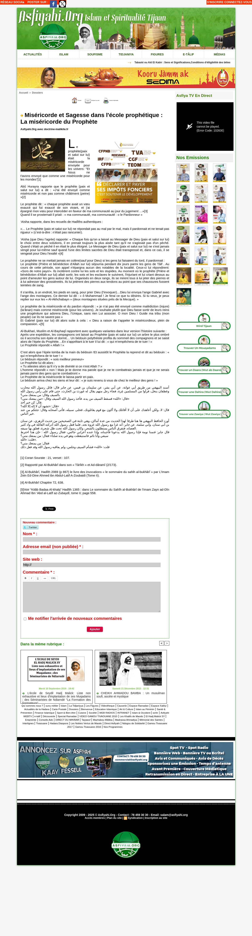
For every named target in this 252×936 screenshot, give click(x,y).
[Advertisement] (126, 796)
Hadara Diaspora (120, 726)
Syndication (135, 824)
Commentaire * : (39, 571)
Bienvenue (141, 708)
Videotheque (130, 705)
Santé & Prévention (98, 712)
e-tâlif (188, 54)
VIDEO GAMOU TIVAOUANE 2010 (95, 719)
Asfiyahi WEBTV (140, 715)
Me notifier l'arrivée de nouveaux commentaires (75, 618)
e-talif (157, 715)
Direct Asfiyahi (45, 729)
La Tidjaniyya (91, 705)
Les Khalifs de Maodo (137, 719)
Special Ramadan (56, 719)
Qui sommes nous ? (36, 705)
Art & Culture (47, 712)
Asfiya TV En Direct (197, 95)
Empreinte (47, 722)
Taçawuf (116, 722)
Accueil (23, 92)
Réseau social (12, 2)
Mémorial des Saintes (57, 726)
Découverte (33, 719)
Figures (157, 54)
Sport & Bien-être (154, 712)
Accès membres (96, 824)
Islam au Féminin (70, 712)
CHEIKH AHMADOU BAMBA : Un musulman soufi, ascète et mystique (131, 694)
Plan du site (115, 824)
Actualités (32, 54)
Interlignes (82, 726)
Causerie (147, 705)
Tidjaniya (126, 54)
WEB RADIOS (63, 715)
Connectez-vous (238, 2)
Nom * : (30, 533)
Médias (219, 54)
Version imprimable (122, 100)
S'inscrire (215, 2)
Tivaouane (98, 726)
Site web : (32, 559)
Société (44, 715)
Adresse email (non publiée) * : (53, 546)
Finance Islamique (126, 712)
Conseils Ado (66, 722)
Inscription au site (155, 824)
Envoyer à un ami (86, 100)
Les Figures (111, 705)
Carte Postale (107, 708)
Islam (63, 54)
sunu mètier (61, 705)
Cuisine (32, 715)
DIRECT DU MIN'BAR (93, 722)
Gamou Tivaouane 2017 (106, 729)
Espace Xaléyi (50, 708)
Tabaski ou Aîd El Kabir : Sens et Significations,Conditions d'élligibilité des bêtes (185, 62)
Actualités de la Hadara (79, 708)
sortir (122, 715)
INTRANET (83, 715)
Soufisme (94, 54)
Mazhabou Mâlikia (137, 722)
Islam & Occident (105, 715)
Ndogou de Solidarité (72, 729)
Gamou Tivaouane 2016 (141, 729)
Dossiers (36, 92)
